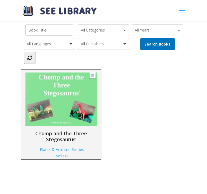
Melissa (61, 155)
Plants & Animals (55, 149)
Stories (78, 149)
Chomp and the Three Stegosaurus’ (61, 107)
